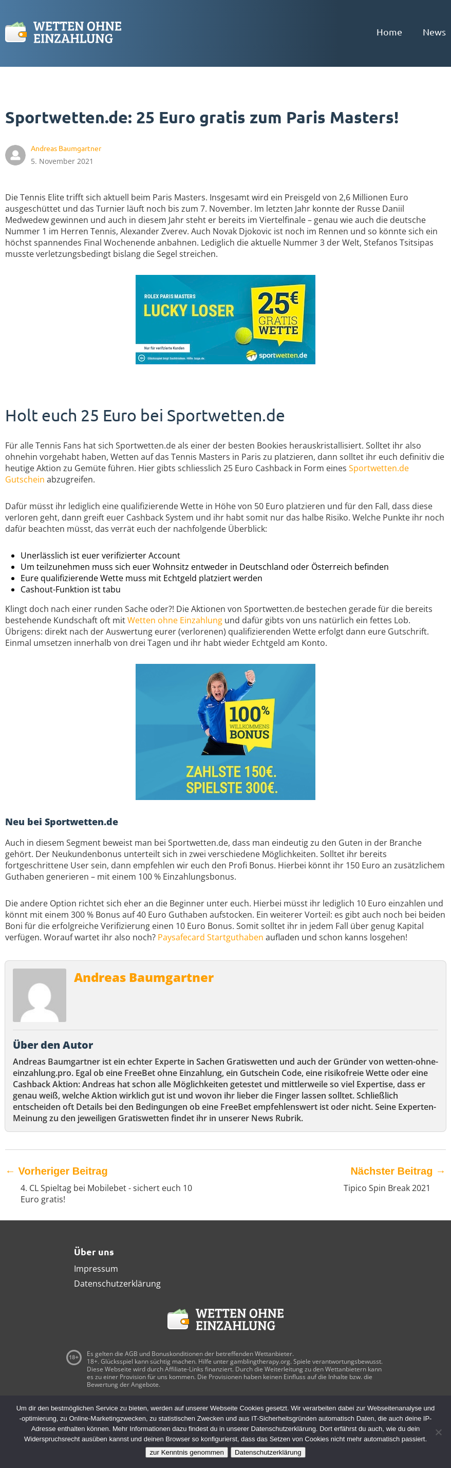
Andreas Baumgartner (144, 977)
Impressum (96, 1268)
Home (389, 31)
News (434, 31)
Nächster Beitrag (398, 1171)
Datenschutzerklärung (117, 1283)
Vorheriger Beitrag (56, 1171)
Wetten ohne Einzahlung (174, 620)
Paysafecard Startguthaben (211, 937)
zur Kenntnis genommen (186, 1452)
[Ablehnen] (438, 1432)
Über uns (94, 1251)
